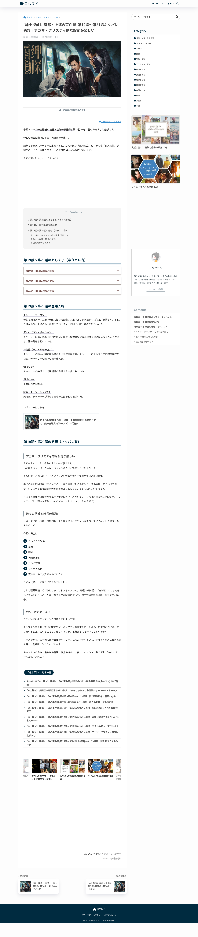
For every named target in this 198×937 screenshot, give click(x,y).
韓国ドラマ (140, 85)
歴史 (138, 54)
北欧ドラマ (140, 79)
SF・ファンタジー (143, 43)
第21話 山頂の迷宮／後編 (40, 290)
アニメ (139, 100)
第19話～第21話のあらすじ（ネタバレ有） (51, 219)
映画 (138, 95)
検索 (177, 17)
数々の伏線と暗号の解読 (44, 239)
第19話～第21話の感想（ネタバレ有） (49, 230)
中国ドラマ (140, 90)
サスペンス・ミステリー (109, 867)
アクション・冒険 (143, 64)
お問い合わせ (110, 928)
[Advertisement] (72, 183)
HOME (155, 3)
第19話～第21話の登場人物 (44, 225)
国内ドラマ (140, 69)
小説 (138, 106)
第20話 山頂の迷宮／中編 (40, 280)
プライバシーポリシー (92, 928)
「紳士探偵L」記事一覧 (110, 121)
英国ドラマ (140, 74)
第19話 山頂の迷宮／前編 (40, 270)
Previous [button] (27, 783)
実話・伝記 (140, 59)
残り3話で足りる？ (42, 242)
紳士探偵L (116, 872)
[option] (72, 783)
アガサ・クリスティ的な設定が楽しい (50, 235)
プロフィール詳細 (156, 289)
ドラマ (139, 48)
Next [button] (117, 783)
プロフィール (167, 3)
